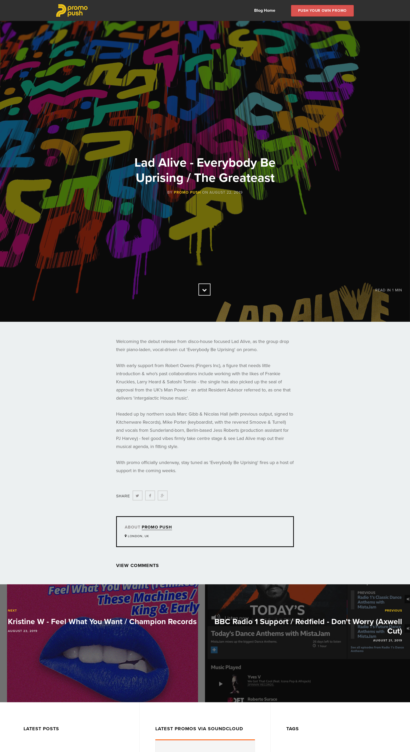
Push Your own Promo (322, 10)
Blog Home (264, 10)
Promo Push (187, 192)
